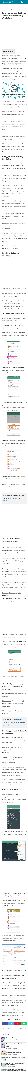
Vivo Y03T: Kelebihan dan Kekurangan (15, 1057)
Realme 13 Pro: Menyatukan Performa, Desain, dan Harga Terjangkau (15, 1051)
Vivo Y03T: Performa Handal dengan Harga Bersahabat (15, 1064)
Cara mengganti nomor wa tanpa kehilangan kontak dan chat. (14, 722)
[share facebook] (5, 1023)
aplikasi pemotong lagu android (17, 574)
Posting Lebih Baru (7, 1028)
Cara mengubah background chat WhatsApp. (13, 498)
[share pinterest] (17, 1023)
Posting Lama (22, 1028)
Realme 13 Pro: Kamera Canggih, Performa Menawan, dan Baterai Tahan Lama (15, 1045)
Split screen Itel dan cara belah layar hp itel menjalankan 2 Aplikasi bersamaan (16, 1038)
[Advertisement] (14, 35)
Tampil (10, 51)
